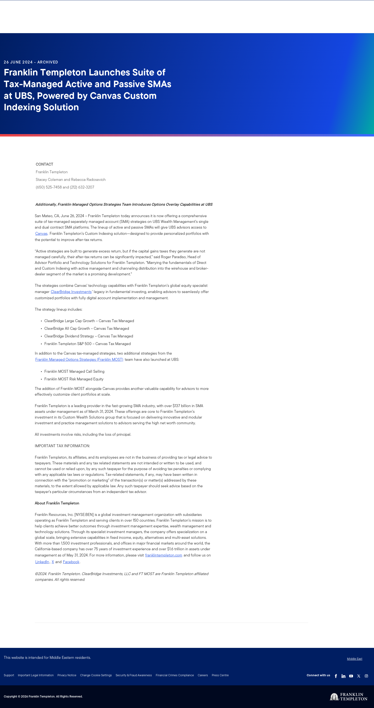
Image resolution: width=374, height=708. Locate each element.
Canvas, (41, 233)
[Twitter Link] (359, 675)
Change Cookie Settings (96, 675)
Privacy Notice (66, 675)
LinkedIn (42, 562)
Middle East (354, 658)
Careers (203, 675)
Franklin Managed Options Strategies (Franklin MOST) (79, 359)
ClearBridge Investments (71, 291)
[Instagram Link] (366, 675)
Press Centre (220, 675)
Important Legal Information (36, 675)
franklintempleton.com (163, 555)
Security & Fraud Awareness (134, 675)
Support (9, 675)
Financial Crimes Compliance (175, 675)
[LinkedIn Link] (343, 675)
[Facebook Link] (336, 675)
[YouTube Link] (351, 675)
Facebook (71, 562)
